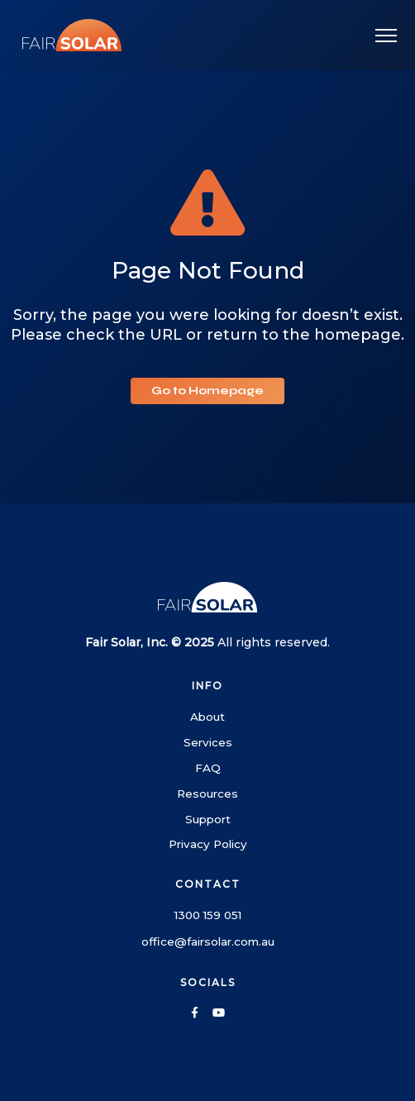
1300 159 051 (207, 915)
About (207, 716)
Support (208, 819)
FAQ (208, 768)
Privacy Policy (208, 844)
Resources (207, 793)
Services (208, 742)
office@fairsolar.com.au (207, 941)
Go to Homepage (207, 391)
